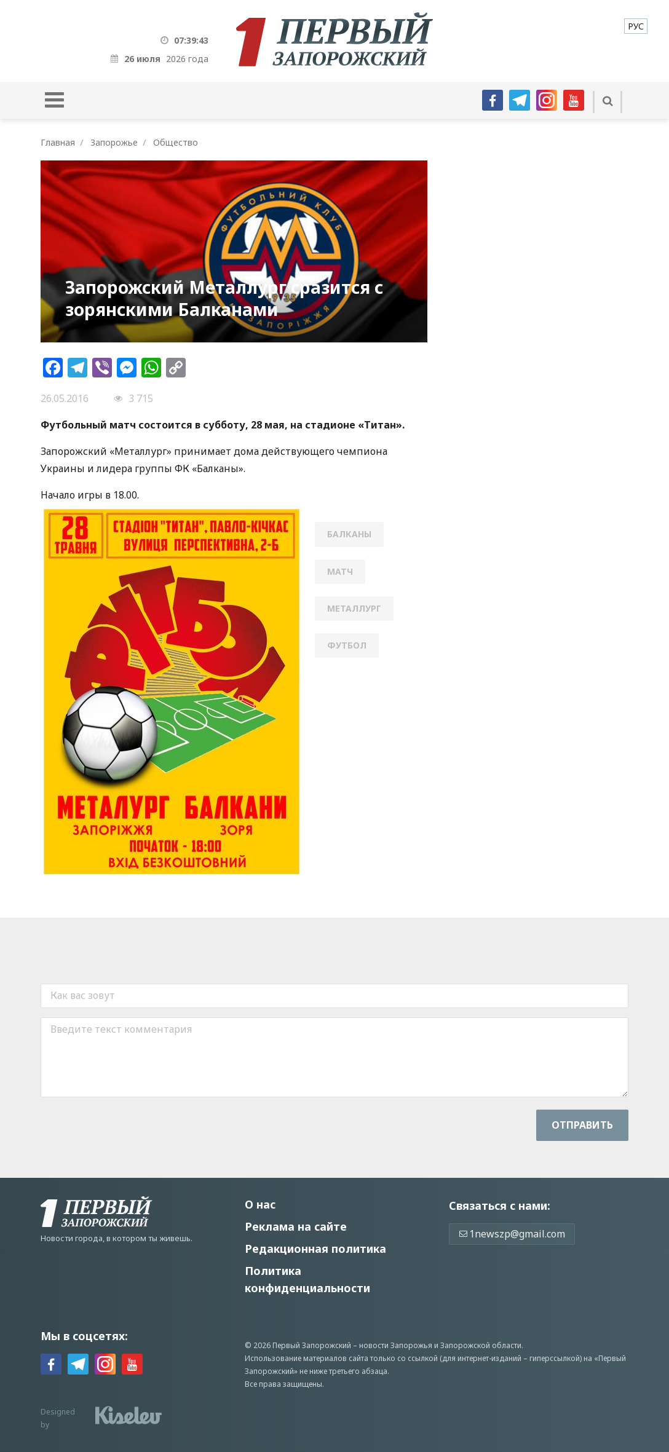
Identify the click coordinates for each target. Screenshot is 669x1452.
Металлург (354, 608)
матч (340, 571)
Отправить (582, 1125)
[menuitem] (636, 26)
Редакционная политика (315, 1248)
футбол (346, 645)
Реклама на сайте (296, 1226)
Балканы (349, 534)
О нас (260, 1204)
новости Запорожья (395, 1345)
